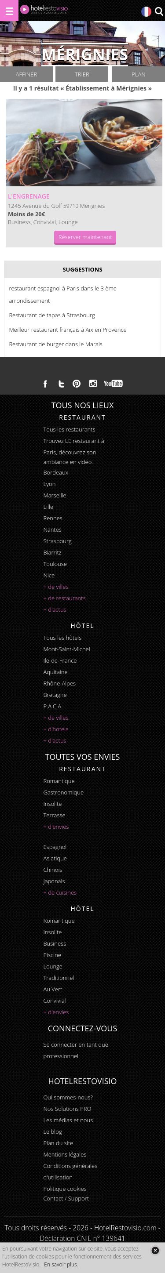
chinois (52, 870)
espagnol (54, 847)
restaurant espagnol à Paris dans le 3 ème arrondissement (63, 294)
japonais (54, 881)
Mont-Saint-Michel (66, 649)
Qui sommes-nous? (67, 1097)
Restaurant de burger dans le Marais (55, 344)
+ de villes (55, 587)
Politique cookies (64, 1189)
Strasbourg (57, 541)
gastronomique (63, 792)
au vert (52, 989)
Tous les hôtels (62, 638)
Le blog (52, 1131)
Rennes (52, 518)
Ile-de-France (60, 660)
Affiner (26, 74)
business (54, 943)
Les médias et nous (68, 1120)
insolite (52, 804)
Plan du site (58, 1143)
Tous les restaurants (69, 429)
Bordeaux (55, 472)
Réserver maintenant (85, 237)
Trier (82, 74)
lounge (52, 966)
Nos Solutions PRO (67, 1109)
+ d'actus (54, 609)
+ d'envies (56, 827)
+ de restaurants (64, 598)
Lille (48, 507)
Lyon (49, 484)
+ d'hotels (55, 729)
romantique (58, 781)
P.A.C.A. (52, 706)
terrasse (54, 815)
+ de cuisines (60, 892)
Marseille (54, 495)
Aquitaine (55, 672)
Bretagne (54, 695)
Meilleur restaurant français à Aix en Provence (67, 330)
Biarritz (52, 552)
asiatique (55, 858)
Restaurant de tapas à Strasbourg (52, 315)
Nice (49, 575)
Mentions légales (64, 1154)
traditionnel (58, 978)
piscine (52, 955)
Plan (138, 74)
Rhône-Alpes (59, 683)
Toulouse (55, 564)
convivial (54, 1001)
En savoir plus (60, 1264)
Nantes (52, 529)
